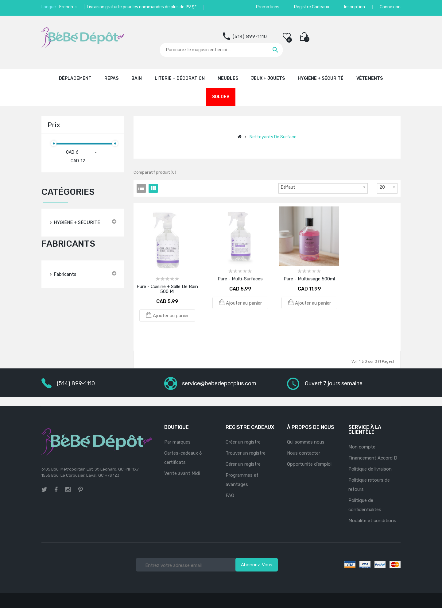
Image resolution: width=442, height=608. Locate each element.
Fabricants (65, 274)
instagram (68, 489)
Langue (48, 7)
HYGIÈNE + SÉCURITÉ (77, 222)
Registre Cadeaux (311, 7)
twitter (44, 489)
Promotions (267, 7)
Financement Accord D (372, 458)
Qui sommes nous (305, 442)
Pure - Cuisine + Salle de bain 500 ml (167, 289)
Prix (54, 125)
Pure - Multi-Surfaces (240, 279)
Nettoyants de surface (273, 137)
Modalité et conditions (372, 520)
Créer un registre (243, 442)
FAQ (230, 495)
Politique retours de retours (369, 484)
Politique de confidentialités (364, 505)
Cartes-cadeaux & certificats (183, 457)
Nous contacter (303, 453)
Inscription (354, 7)
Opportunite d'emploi (309, 464)
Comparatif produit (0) (155, 172)
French (66, 7)
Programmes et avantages (242, 479)
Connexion (390, 7)
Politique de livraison (370, 469)
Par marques (177, 442)
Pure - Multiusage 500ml (309, 279)
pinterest (80, 489)
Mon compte (361, 447)
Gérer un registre (243, 464)
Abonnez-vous (256, 565)
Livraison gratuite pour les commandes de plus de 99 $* (141, 7)
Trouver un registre (246, 453)
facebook (56, 489)
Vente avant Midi (182, 473)
